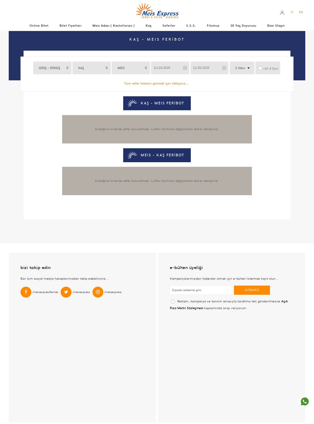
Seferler (168, 26)
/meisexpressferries (45, 292)
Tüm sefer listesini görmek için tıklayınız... (156, 83)
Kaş (149, 26)
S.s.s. (191, 26)
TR (292, 12)
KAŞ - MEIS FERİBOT (162, 103)
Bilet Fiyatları (71, 26)
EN (301, 12)
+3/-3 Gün (270, 69)
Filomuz (213, 26)
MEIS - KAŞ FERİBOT (162, 155)
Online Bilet (39, 26)
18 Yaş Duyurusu (243, 26)
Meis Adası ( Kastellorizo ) (113, 26)
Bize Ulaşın (276, 26)
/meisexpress (81, 292)
